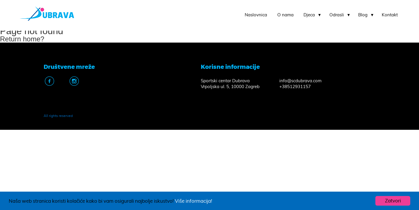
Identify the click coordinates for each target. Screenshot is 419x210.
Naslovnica (256, 15)
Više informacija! (193, 201)
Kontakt (390, 15)
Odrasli (336, 15)
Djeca (309, 15)
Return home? (22, 39)
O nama (285, 15)
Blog (362, 15)
